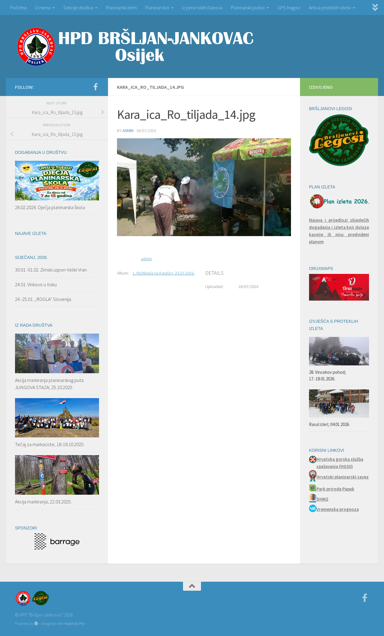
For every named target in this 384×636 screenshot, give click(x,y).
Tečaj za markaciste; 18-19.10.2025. (50, 444)
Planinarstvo (157, 7)
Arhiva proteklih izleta (330, 7)
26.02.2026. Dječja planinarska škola (50, 207)
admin (128, 130)
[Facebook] (95, 86)
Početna (18, 7)
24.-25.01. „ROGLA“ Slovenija (43, 299)
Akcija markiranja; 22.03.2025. (43, 501)
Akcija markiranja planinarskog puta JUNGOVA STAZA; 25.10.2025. (49, 384)
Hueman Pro (74, 623)
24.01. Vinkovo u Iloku (36, 284)
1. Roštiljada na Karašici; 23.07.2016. (163, 273)
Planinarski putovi (248, 7)
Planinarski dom (121, 7)
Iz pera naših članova (202, 7)
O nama (42, 7)
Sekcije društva (78, 7)
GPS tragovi (289, 7)
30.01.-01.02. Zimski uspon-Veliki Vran (51, 269)
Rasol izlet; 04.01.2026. (329, 424)
